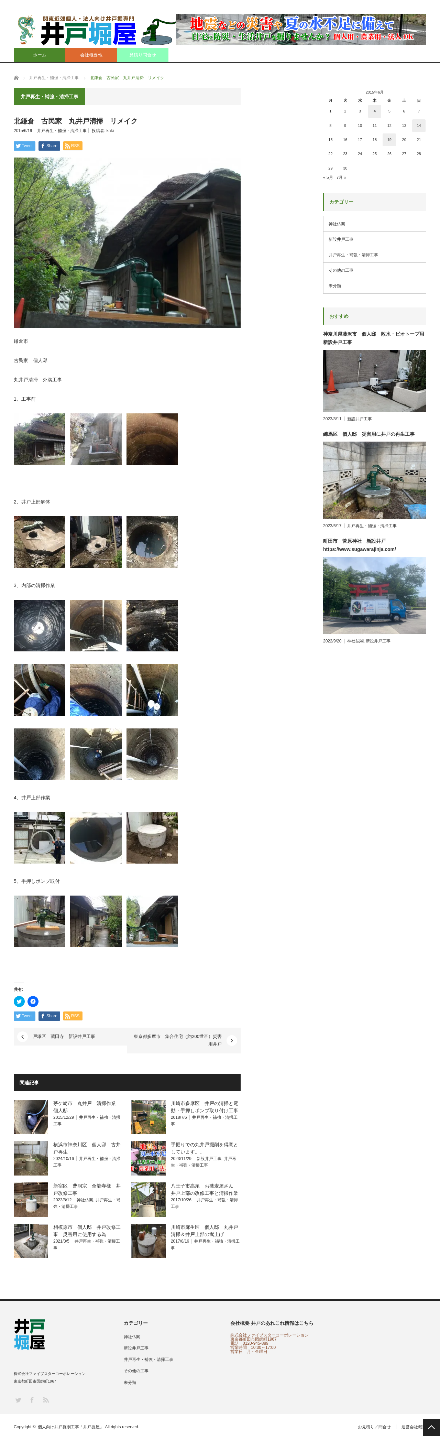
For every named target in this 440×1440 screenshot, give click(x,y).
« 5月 (328, 177)
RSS (45, 1399)
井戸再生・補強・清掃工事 (62, 130)
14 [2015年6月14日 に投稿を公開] (419, 125)
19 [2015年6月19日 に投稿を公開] (389, 140)
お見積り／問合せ (374, 1427)
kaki (110, 130)
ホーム (39, 54)
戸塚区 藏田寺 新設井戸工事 (64, 1036)
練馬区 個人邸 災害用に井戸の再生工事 (369, 434)
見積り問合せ (142, 54)
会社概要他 (91, 54)
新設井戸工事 (209, 1158)
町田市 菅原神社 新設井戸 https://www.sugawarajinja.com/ (359, 545)
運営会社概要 (414, 1427)
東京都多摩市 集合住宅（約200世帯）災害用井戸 (178, 1040)
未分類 (335, 285)
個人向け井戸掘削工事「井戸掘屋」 (71, 1427)
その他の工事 (341, 270)
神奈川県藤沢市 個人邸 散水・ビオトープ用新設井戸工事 (373, 338)
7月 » (341, 177)
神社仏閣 (85, 1200)
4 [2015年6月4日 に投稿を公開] (375, 111)
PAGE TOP (431, 1427)
